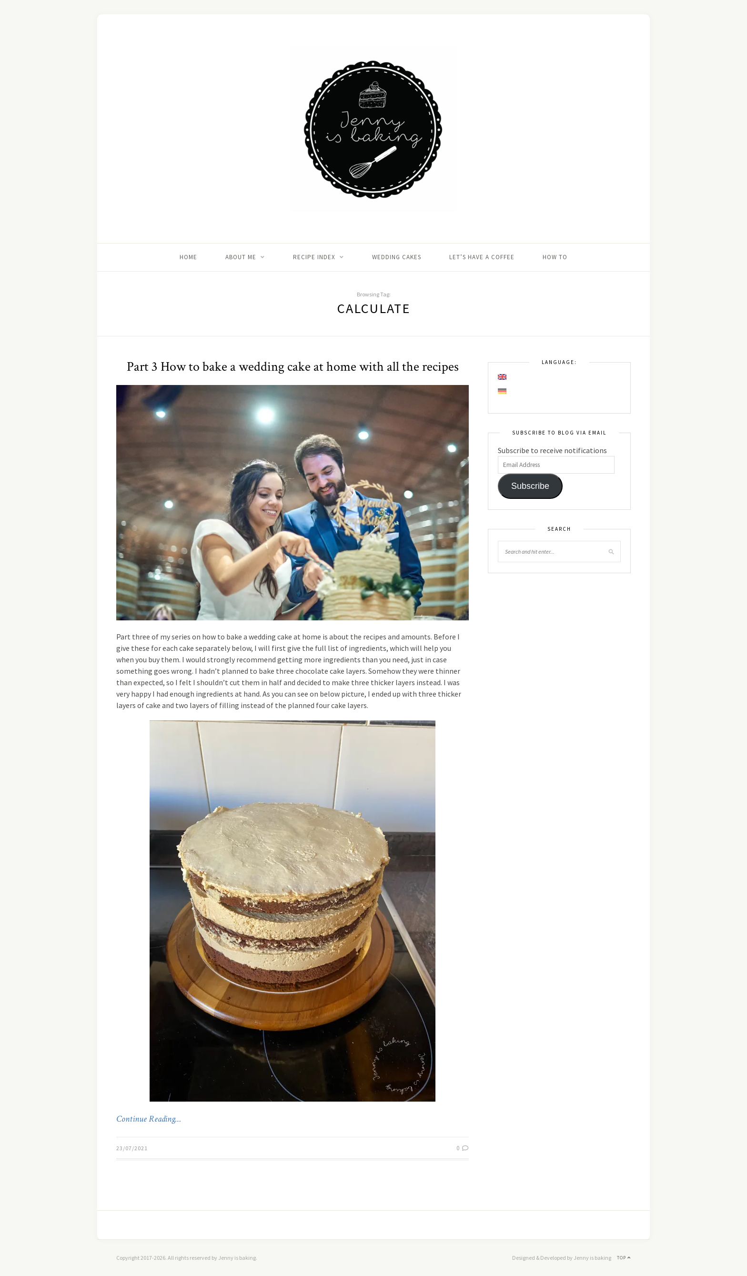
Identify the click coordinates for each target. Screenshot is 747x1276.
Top (624, 1258)
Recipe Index (314, 257)
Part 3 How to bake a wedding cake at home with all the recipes (293, 366)
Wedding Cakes (396, 257)
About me (240, 257)
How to (555, 257)
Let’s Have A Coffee (482, 257)
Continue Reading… (148, 1119)
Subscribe (530, 486)
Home (188, 257)
